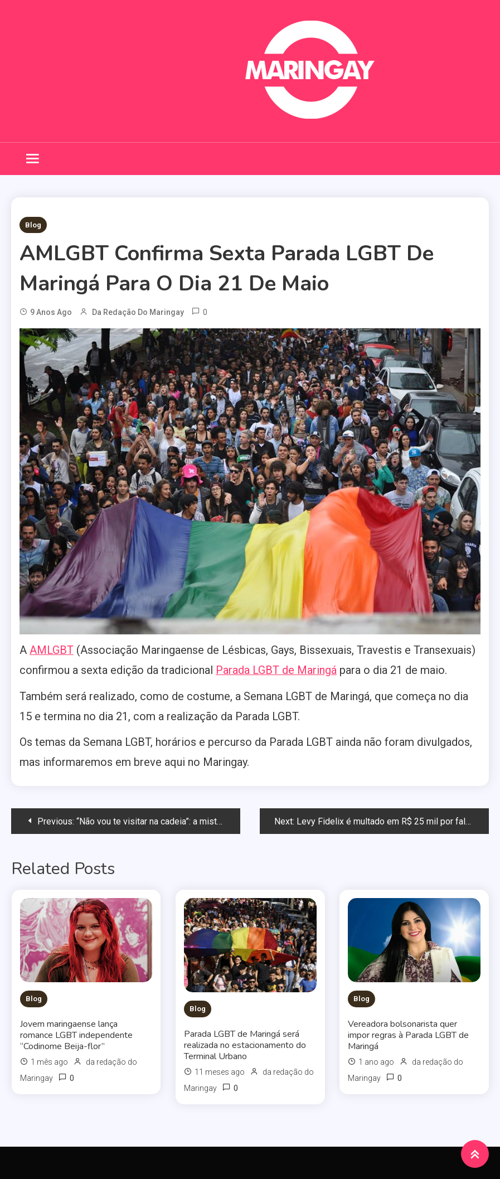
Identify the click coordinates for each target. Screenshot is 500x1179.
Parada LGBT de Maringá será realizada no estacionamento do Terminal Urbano (245, 1044)
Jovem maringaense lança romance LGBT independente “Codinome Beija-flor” (76, 1034)
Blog (33, 225)
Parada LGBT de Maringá (276, 670)
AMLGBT (52, 650)
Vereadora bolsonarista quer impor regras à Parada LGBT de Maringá (408, 1034)
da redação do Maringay (138, 312)
